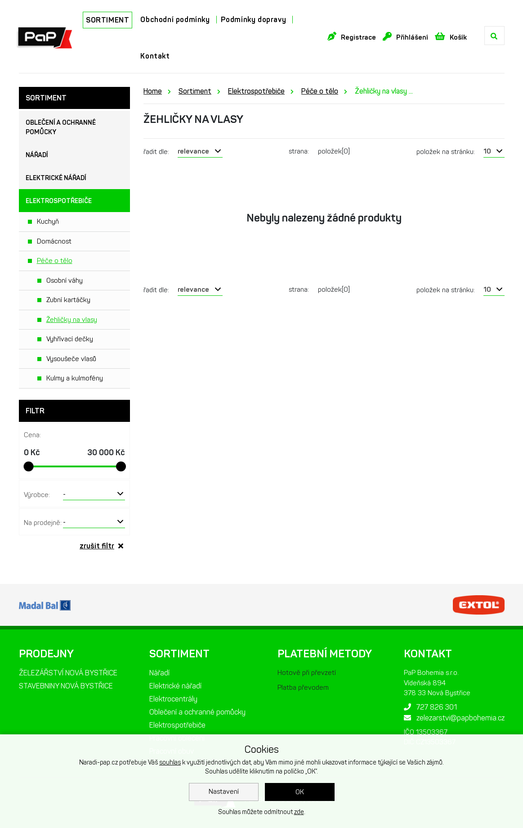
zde (299, 812)
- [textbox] (64, 494)
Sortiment (195, 91)
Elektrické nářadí (56, 178)
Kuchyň (48, 221)
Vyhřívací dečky (69, 339)
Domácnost (54, 241)
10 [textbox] (487, 151)
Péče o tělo (54, 261)
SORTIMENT (107, 20)
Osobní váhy (64, 280)
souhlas (170, 762)
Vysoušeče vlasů (71, 359)
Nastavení (224, 791)
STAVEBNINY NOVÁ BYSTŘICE (66, 686)
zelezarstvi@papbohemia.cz (454, 718)
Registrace (351, 36)
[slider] (29, 466)
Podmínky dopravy (253, 19)
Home (152, 91)
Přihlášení (405, 36)
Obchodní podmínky (175, 19)
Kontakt (155, 56)
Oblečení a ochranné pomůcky (61, 127)
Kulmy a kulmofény (74, 378)
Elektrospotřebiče (59, 201)
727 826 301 (430, 707)
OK (299, 792)
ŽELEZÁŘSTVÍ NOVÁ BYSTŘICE (68, 673)
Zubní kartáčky (68, 300)
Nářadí (37, 155)
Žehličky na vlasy (71, 320)
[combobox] (94, 494)
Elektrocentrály (173, 699)
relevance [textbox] (193, 151)
